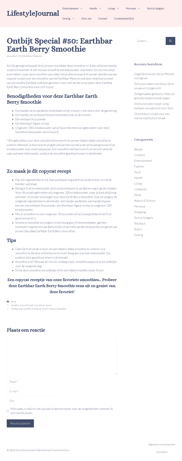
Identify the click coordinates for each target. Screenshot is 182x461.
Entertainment (74, 8)
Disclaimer (162, 451)
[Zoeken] (170, 41)
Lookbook (140, 189)
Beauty (138, 149)
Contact (102, 18)
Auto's (138, 229)
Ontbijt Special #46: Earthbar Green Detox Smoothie (38, 308)
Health (97, 8)
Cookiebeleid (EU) (124, 18)
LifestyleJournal (33, 13)
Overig (70, 18)
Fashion (139, 166)
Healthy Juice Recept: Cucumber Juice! (31, 305)
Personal (134, 8)
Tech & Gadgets (155, 8)
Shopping (140, 212)
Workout (139, 223)
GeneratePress (61, 450)
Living (115, 8)
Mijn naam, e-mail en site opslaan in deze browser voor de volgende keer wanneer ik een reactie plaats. (61, 411)
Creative (139, 155)
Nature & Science (144, 200)
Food (13, 301)
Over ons (86, 18)
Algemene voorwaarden (162, 444)
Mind (137, 195)
